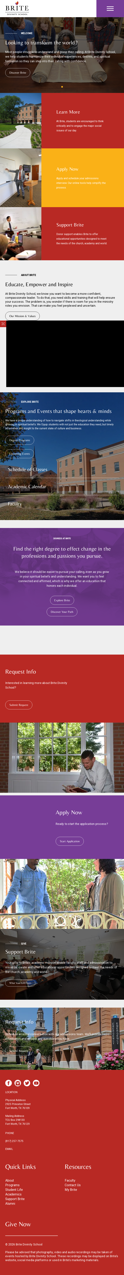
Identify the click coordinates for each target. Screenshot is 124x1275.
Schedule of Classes (27, 469)
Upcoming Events (19, 453)
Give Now (18, 1224)
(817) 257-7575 (14, 1141)
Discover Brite (17, 72)
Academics (13, 1194)
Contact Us (73, 1185)
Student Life (14, 1190)
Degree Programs (19, 440)
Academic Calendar (27, 486)
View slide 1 (62, 87)
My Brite (71, 1190)
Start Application (70, 841)
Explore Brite (62, 600)
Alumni (10, 1204)
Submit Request (18, 705)
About (9, 1180)
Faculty (15, 504)
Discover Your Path (62, 611)
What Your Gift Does (20, 983)
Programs (12, 1185)
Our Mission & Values (22, 316)
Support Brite (15, 1199)
